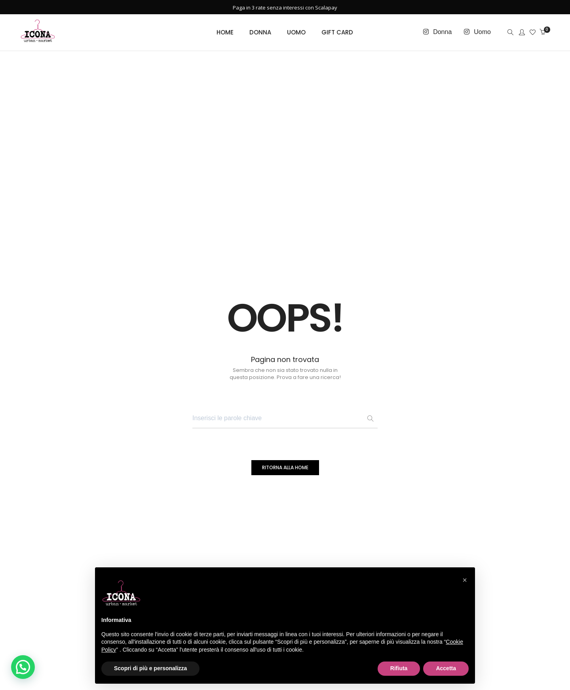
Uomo (482, 31)
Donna (442, 31)
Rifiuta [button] (399, 668)
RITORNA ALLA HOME (285, 467)
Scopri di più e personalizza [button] (150, 668)
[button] (23, 667)
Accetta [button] (446, 668)
